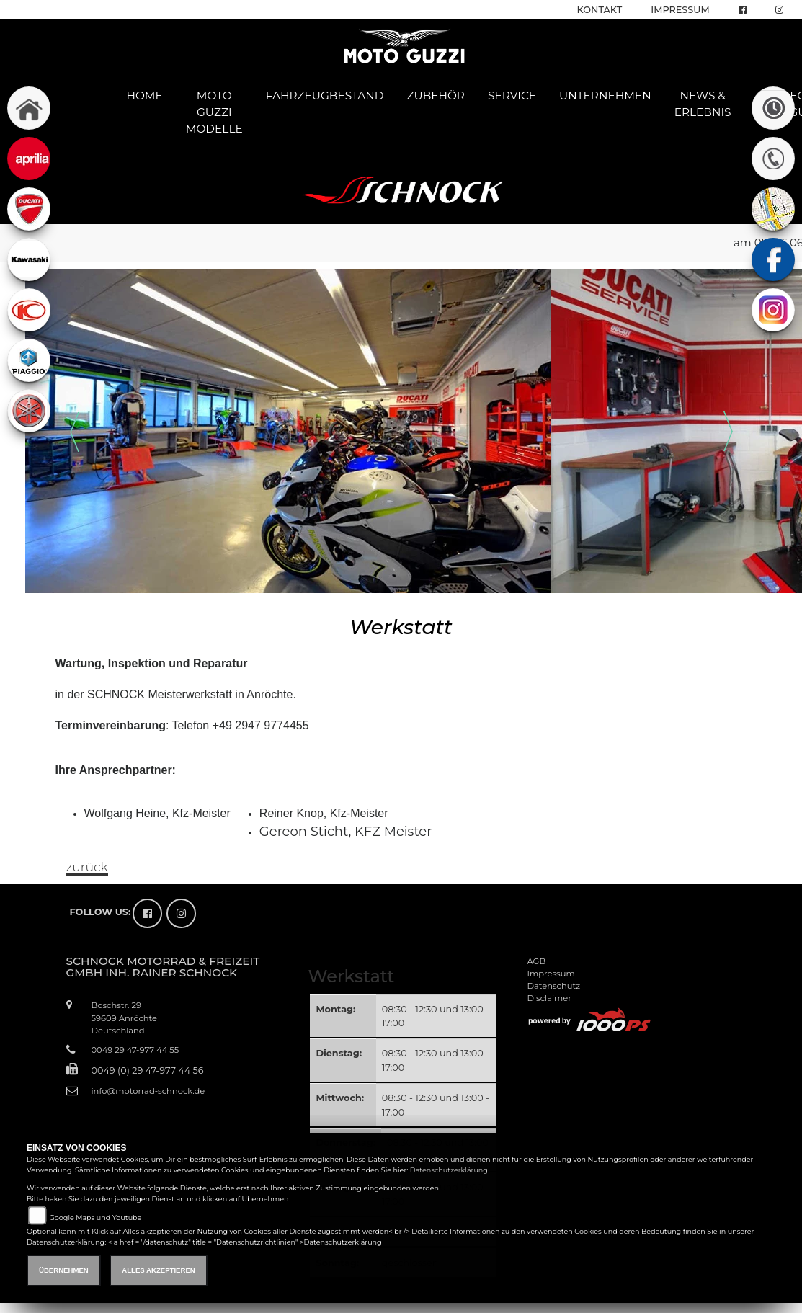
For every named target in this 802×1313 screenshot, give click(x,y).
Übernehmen (64, 1270)
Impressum (680, 9)
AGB (536, 961)
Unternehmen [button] (605, 95)
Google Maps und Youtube (95, 1217)
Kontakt (600, 9)
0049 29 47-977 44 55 (135, 1050)
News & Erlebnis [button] (702, 104)
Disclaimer (549, 998)
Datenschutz (553, 986)
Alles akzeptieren (158, 1270)
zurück (87, 867)
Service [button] (512, 95)
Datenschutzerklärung (449, 1170)
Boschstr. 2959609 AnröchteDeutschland (125, 1018)
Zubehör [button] (435, 95)
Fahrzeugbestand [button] (325, 95)
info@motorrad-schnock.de (148, 1091)
